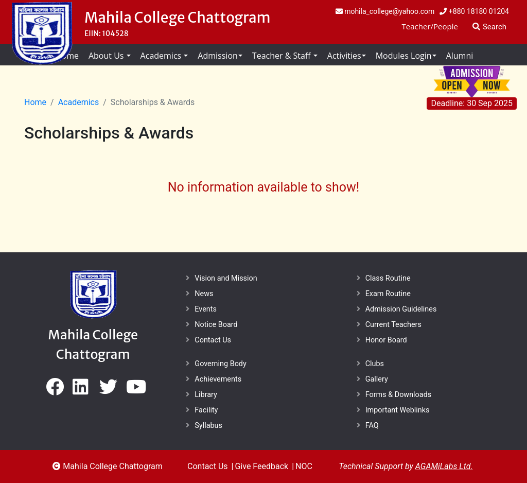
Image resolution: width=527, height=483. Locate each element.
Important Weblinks (397, 410)
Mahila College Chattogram (177, 17)
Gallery (376, 379)
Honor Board (386, 340)
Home (35, 102)
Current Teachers (393, 324)
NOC (303, 466)
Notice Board (216, 324)
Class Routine (388, 278)
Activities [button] (344, 55)
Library (206, 394)
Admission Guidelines (401, 309)
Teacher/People (430, 26)
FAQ (372, 425)
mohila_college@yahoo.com (385, 11)
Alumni (459, 55)
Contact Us (213, 340)
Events (206, 309)
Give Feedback (261, 466)
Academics (78, 102)
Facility (206, 410)
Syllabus (208, 425)
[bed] (55, 390)
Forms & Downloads (398, 394)
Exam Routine (388, 293)
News (204, 293)
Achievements (218, 379)
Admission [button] (217, 55)
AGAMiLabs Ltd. (444, 466)
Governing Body (220, 363)
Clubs (374, 363)
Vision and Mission (226, 278)
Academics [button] (162, 55)
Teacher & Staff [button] (282, 55)
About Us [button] (107, 55)
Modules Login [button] (404, 55)
